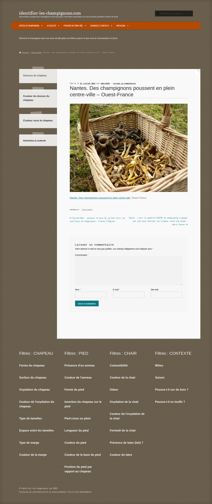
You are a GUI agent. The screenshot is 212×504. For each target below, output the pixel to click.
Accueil (25, 52)
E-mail (116, 290)
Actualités (51, 25)
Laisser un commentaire (124, 83)
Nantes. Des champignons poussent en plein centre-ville (100, 197)
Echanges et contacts (99, 25)
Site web (155, 290)
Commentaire (81, 255)
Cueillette (36, 52)
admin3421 (105, 83)
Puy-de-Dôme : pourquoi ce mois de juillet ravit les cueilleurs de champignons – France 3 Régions (97, 219)
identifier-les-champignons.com (50, 13)
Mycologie (120, 25)
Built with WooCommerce (80, 492)
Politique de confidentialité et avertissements (43, 492)
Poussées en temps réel (73, 25)
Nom (78, 290)
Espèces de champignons (29, 25)
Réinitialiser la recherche (34, 140)
